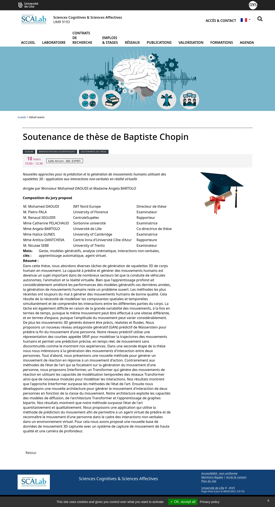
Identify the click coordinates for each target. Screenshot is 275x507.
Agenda (247, 42)
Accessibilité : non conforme (219, 473)
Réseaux (132, 42)
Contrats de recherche (82, 38)
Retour (31, 452)
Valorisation (191, 42)
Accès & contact (221, 20)
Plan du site (208, 481)
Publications (159, 42)
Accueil (28, 42)
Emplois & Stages (110, 40)
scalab (22, 117)
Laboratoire (54, 42)
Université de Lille (212, 488)
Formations (221, 42)
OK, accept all (182, 502)
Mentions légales (212, 477)
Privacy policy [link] (210, 502)
